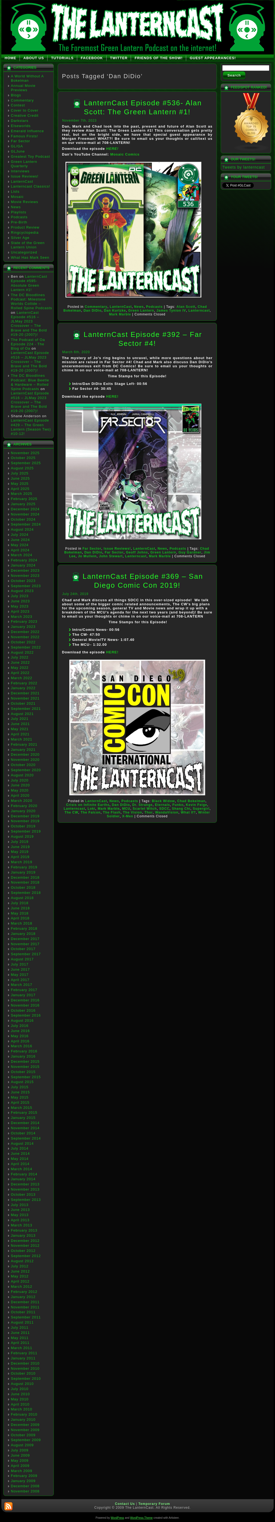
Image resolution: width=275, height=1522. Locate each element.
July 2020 (20, 780)
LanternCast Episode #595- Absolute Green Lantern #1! (29, 283)
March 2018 (21, 923)
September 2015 (26, 1077)
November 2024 (25, 514)
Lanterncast (199, 310)
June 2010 (20, 1394)
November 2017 (25, 944)
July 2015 (20, 1087)
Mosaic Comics (125, 154)
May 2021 (20, 729)
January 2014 (23, 1179)
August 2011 (22, 1322)
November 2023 (25, 576)
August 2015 (22, 1082)
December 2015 (25, 1061)
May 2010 (20, 1399)
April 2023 (20, 611)
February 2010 (24, 1414)
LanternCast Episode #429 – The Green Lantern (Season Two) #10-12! (31, 427)
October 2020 (23, 765)
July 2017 (20, 964)
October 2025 (23, 458)
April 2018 (20, 918)
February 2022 (24, 683)
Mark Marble (120, 314)
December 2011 (25, 1302)
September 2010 (26, 1379)
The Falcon (91, 812)
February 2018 (24, 928)
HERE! (112, 149)
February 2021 (24, 744)
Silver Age (20, 238)
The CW (71, 812)
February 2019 (24, 867)
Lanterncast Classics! (30, 186)
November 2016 (25, 1005)
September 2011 (26, 1317)
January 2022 (23, 688)
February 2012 (24, 1292)
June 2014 (20, 1153)
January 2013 (23, 1235)
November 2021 (25, 698)
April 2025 (20, 489)
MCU (126, 809)
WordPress (117, 1517)
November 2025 (25, 453)
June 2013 (20, 1210)
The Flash (112, 812)
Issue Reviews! (24, 176)
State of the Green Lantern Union (28, 245)
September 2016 (26, 1015)
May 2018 (20, 913)
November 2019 (25, 821)
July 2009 (20, 1450)
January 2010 (23, 1419)
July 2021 (20, 719)
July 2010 (20, 1389)
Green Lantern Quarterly (24, 164)
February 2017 (24, 990)
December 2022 (25, 632)
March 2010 (21, 1409)
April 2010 (20, 1404)
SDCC (164, 809)
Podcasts (19, 217)
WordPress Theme (141, 1517)
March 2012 (21, 1286)
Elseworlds (21, 126)
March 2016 (21, 1046)
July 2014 (20, 1148)
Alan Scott (186, 307)
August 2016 (22, 1020)
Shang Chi (181, 809)
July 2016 (20, 1026)
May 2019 (20, 852)
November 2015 (25, 1067)
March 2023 (21, 617)
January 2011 (23, 1358)
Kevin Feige (196, 805)
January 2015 (23, 1118)
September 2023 (26, 586)
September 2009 (26, 1440)
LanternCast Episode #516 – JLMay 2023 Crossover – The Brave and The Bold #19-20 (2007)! (29, 324)
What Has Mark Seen (30, 257)
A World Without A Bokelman (27, 78)
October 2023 (23, 581)
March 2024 (21, 555)
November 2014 (25, 1128)
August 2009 (22, 1445)
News (16, 207)
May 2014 (20, 1159)
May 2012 (20, 1276)
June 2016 (20, 1031)
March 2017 (21, 985)
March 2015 (21, 1108)
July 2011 (20, 1327)
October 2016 (23, 1010)
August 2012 (22, 1261)
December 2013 (25, 1184)
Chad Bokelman (191, 801)
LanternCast (22, 181)
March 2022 (21, 678)
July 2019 (20, 842)
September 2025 (26, 463)
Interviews (20, 171)
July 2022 (20, 657)
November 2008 (25, 1491)
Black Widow (163, 801)
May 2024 (20, 545)
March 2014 (21, 1169)
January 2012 (23, 1297)
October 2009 (23, 1435)
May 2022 (20, 668)
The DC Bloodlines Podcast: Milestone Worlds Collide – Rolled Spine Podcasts (31, 301)
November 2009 (25, 1430)
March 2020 (21, 801)
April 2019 (20, 857)
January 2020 (23, 811)
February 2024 (24, 560)
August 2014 (22, 1143)
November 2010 (25, 1368)
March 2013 (21, 1225)
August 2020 (22, 775)
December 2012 (25, 1241)
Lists (15, 191)
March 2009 (21, 1471)
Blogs (16, 95)
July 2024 (20, 535)
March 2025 (21, 494)
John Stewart (111, 556)
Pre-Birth (19, 222)
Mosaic (17, 197)
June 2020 (20, 785)
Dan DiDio (92, 310)
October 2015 (23, 1072)
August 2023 (22, 591)
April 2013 (20, 1220)
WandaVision (167, 812)
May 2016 (20, 1036)
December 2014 (25, 1123)
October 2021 (23, 703)
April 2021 (20, 734)
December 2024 (25, 509)
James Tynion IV (171, 310)
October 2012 (23, 1251)
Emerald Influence (27, 131)
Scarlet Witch (145, 809)
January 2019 (23, 872)
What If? (188, 812)
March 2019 (21, 862)
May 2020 (20, 790)
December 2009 (25, 1425)
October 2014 (23, 1133)
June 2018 (20, 908)
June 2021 (20, 724)
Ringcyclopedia (25, 232)
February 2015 (24, 1112)
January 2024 (23, 565)
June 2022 (20, 662)
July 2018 (20, 903)
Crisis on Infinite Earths (88, 805)
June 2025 (20, 478)
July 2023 (20, 596)
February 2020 (24, 806)
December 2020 (25, 754)
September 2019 (26, 831)
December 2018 (25, 877)
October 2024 (23, 519)
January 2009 (23, 1481)
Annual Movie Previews (23, 88)
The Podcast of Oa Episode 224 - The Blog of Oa (28, 344)
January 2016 (23, 1056)
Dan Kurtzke (115, 310)
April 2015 (20, 1102)
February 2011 (24, 1353)
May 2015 (20, 1097)
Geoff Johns (137, 552)
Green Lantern (141, 310)
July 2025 (20, 473)
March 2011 (21, 1348)
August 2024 (22, 529)
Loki (91, 809)
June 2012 (20, 1271)
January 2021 (23, 750)
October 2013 (23, 1194)
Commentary (22, 100)
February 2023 (24, 621)
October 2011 (23, 1312)
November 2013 (25, 1189)
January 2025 (23, 504)
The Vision (132, 812)
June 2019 (20, 847)
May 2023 (20, 606)
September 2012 (26, 1256)
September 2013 (26, 1200)
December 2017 (25, 939)
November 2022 (25, 637)
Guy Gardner (190, 552)
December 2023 (25, 570)
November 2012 (25, 1245)
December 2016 (25, 1000)
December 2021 (25, 693)
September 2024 (26, 524)
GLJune (18, 151)
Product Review (25, 227)
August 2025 (22, 468)
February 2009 (24, 1476)
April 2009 (20, 1466)
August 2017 (22, 959)
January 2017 (23, 995)
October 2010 (23, 1373)
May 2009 (20, 1460)
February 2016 (24, 1051)
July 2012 (20, 1266)
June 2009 (20, 1455)
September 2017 (26, 954)
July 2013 (20, 1205)
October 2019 (23, 826)
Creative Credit (25, 115)
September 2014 (26, 1138)
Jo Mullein (87, 556)
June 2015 (20, 1092)
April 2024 (20, 550)
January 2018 (23, 934)
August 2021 (22, 714)
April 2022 (20, 673)
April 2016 (20, 1041)
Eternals (162, 805)
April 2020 (20, 795)
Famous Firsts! (24, 136)
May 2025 (20, 484)
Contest (18, 105)
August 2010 (22, 1384)
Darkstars (20, 121)
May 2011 (20, 1338)
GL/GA (17, 146)
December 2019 (25, 816)
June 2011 (20, 1333)
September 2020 (26, 770)
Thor (149, 812)
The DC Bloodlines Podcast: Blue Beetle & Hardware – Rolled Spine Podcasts (30, 382)
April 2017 (20, 980)
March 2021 (21, 739)
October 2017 (23, 949)
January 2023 (23, 627)
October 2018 (23, 887)
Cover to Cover (24, 110)
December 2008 (25, 1486)
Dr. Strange (142, 805)
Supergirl (201, 809)
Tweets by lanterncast (243, 167)
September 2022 (26, 647)
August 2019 (22, 836)
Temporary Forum (154, 1504)
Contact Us (125, 1504)
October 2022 (23, 642)
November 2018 (25, 882)
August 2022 (22, 652)
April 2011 (20, 1343)
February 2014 (24, 1174)
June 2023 (20, 601)
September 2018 (26, 893)
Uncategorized (24, 252)
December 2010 (25, 1363)
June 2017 (20, 969)
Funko (177, 805)
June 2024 (20, 540)
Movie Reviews (24, 202)
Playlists (18, 212)
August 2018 (22, 898)
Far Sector (20, 141)
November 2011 (25, 1307)
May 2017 (20, 975)
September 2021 (26, 709)
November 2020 (25, 760)
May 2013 (20, 1215)
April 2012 (20, 1281)
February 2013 (24, 1230)
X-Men (127, 816)
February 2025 (24, 499)
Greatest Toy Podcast (30, 156)
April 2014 (20, 1164)
